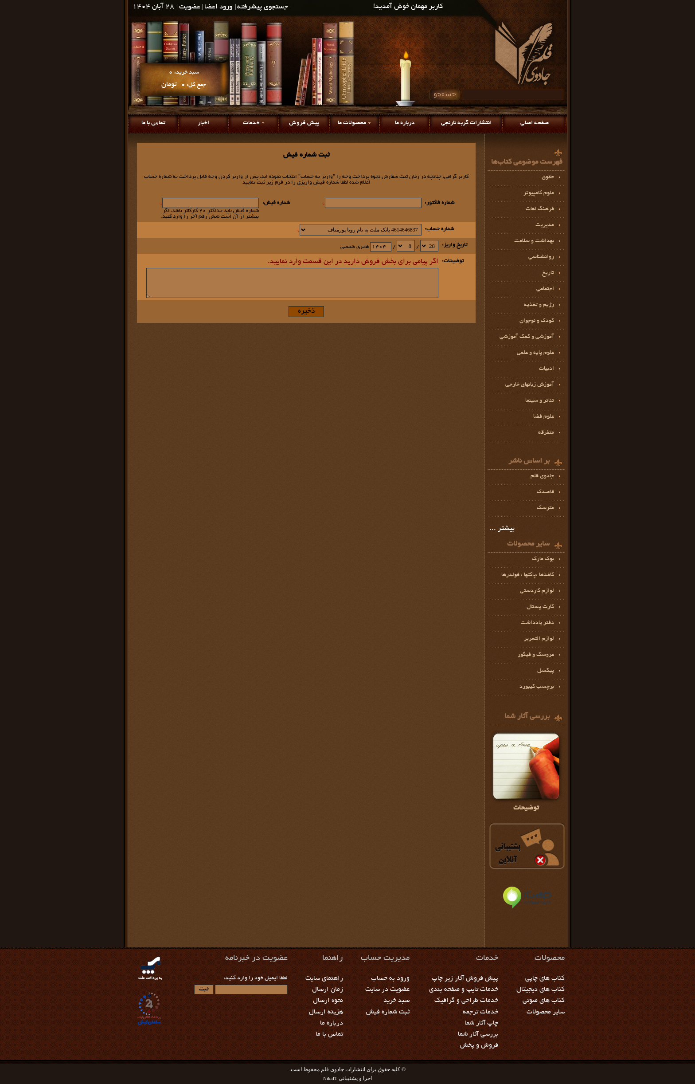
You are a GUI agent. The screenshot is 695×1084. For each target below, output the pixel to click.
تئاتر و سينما (539, 401)
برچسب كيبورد (536, 687)
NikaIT (330, 1078)
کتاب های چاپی (545, 978)
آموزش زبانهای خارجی (529, 385)
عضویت (189, 7)
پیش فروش (304, 123)
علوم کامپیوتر (538, 193)
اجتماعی (545, 289)
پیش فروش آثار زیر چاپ (465, 978)
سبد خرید (396, 1000)
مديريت (544, 225)
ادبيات (546, 369)
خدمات (251, 123)
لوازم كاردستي (537, 591)
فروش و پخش (479, 1045)
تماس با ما (153, 123)
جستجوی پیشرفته (262, 7)
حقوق (548, 177)
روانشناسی (541, 257)
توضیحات (526, 771)
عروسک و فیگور (536, 655)
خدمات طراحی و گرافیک (466, 1000)
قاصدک (545, 492)
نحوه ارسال (328, 1000)
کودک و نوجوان (536, 321)
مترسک (545, 508)
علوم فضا (543, 417)
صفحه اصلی (534, 123)
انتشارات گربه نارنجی (466, 123)
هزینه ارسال (326, 1012)
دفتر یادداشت (537, 623)
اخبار (203, 123)
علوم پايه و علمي (535, 353)
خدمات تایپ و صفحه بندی (463, 989)
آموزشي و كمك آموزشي (527, 337)
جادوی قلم (542, 476)
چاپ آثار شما (481, 1023)
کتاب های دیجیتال (540, 989)
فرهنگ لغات (540, 209)
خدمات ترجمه (480, 1012)
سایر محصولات (546, 1012)
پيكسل (545, 671)
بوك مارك (543, 559)
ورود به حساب (390, 978)
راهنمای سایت (324, 978)
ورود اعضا (218, 7)
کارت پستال (540, 607)
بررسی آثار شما (478, 1034)
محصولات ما (352, 123)
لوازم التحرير (539, 639)
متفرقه (546, 433)
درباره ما (404, 123)
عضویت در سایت (387, 989)
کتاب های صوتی (544, 1000)
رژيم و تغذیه (539, 305)
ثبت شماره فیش (388, 1012)
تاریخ (548, 273)
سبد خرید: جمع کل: (183, 79)
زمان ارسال (327, 989)
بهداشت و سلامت (534, 241)
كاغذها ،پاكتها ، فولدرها (527, 575)
